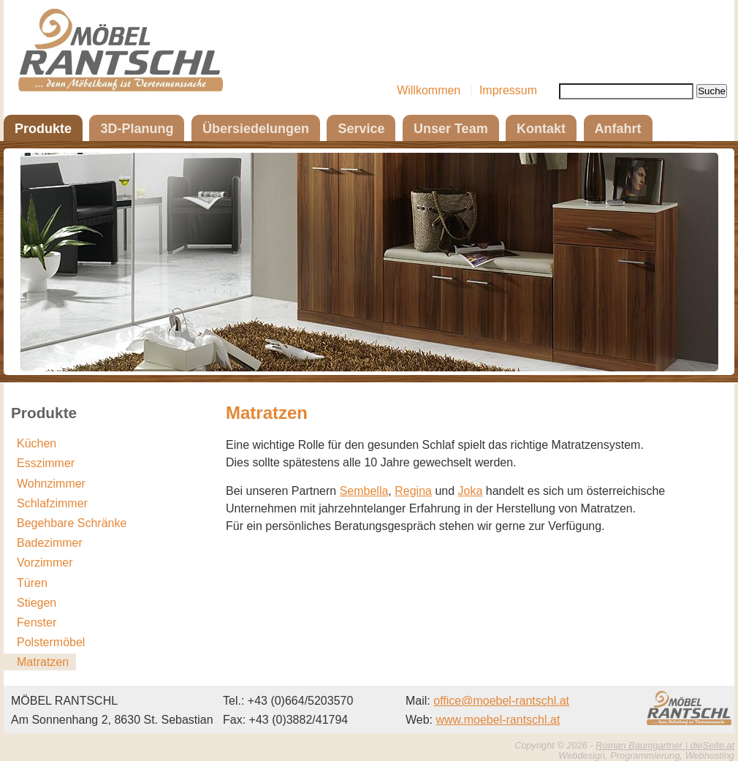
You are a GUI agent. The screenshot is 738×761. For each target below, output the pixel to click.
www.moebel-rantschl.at (498, 719)
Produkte (43, 128)
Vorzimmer (44, 562)
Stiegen (36, 603)
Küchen (36, 443)
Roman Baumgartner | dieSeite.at (665, 745)
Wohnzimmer (51, 483)
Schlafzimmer (52, 503)
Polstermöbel (51, 642)
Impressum (508, 90)
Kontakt (541, 128)
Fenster (36, 622)
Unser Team (451, 128)
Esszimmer (46, 463)
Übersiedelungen (255, 128)
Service (361, 128)
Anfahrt (618, 128)
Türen (32, 583)
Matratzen (43, 662)
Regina (413, 491)
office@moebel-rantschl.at (501, 700)
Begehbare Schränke (71, 523)
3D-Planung (136, 128)
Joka (470, 491)
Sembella (364, 491)
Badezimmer (50, 543)
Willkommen (428, 90)
